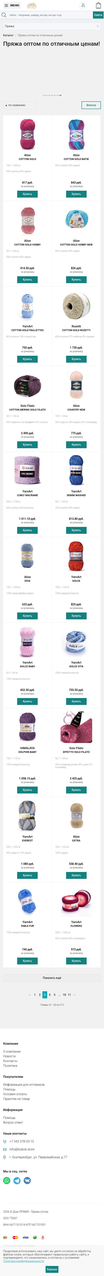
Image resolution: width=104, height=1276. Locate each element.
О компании (12, 1048)
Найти (98, 15)
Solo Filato (27, 404)
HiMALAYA (27, 746)
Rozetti (76, 324)
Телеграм (17, 1177)
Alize (27, 153)
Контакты (10, 1057)
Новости (9, 1052)
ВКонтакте (27, 1176)
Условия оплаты (15, 1090)
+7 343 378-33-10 (21, 1138)
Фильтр (91, 101)
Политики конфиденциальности (23, 1261)
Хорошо (52, 1269)
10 (64, 991)
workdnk (30, 1242)
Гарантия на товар (16, 1095)
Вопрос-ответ (13, 1119)
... (59, 991)
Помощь (9, 1085)
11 (69, 991)
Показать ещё (52, 974)
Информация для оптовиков (24, 1081)
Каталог (8, 35)
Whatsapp (6, 1176)
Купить (27, 190)
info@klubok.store (22, 1145)
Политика (10, 1062)
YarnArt (27, 324)
